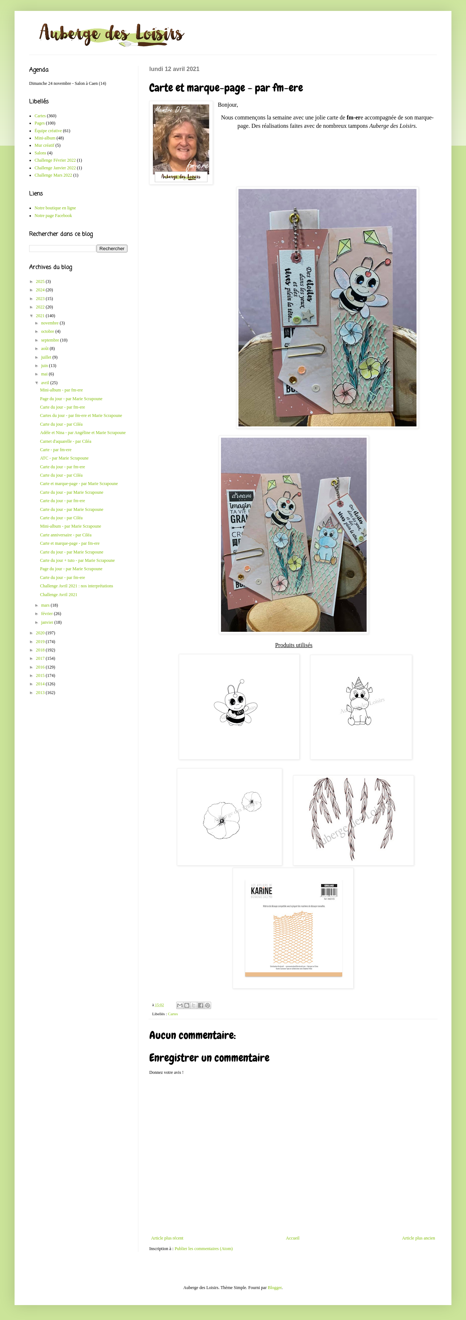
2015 (41, 675)
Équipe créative (48, 130)
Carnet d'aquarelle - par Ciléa (65, 441)
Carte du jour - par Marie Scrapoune (71, 492)
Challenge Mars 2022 (53, 175)
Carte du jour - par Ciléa (61, 424)
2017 (41, 658)
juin (45, 365)
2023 (41, 298)
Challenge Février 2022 (55, 160)
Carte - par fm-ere (55, 449)
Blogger (274, 1287)
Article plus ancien (418, 1238)
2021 (41, 315)
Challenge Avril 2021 (58, 594)
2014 (41, 683)
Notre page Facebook (53, 215)
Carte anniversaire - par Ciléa (65, 534)
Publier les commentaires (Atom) (204, 1248)
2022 (41, 307)
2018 (41, 650)
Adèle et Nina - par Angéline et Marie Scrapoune (83, 432)
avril (45, 382)
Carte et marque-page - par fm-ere (70, 543)
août (45, 348)
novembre (50, 323)
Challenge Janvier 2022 (55, 167)
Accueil (292, 1238)
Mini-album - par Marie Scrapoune (70, 526)
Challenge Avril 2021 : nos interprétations (76, 585)
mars (46, 605)
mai (45, 374)
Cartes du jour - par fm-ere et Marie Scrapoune (81, 415)
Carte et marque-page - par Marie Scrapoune (79, 483)
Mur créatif (44, 145)
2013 (41, 692)
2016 (41, 667)
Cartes (173, 1014)
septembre (50, 340)
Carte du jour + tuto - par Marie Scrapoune (77, 560)
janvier (47, 622)
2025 (41, 281)
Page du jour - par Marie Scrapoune (71, 398)
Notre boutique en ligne (55, 207)
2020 (41, 632)
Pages (40, 123)
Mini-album (45, 138)
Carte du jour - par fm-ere (62, 407)
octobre (48, 331)
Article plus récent (167, 1238)
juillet (46, 357)
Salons (40, 152)
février (47, 613)
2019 (41, 641)
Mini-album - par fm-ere (61, 390)
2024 (41, 289)
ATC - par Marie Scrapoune (64, 458)
